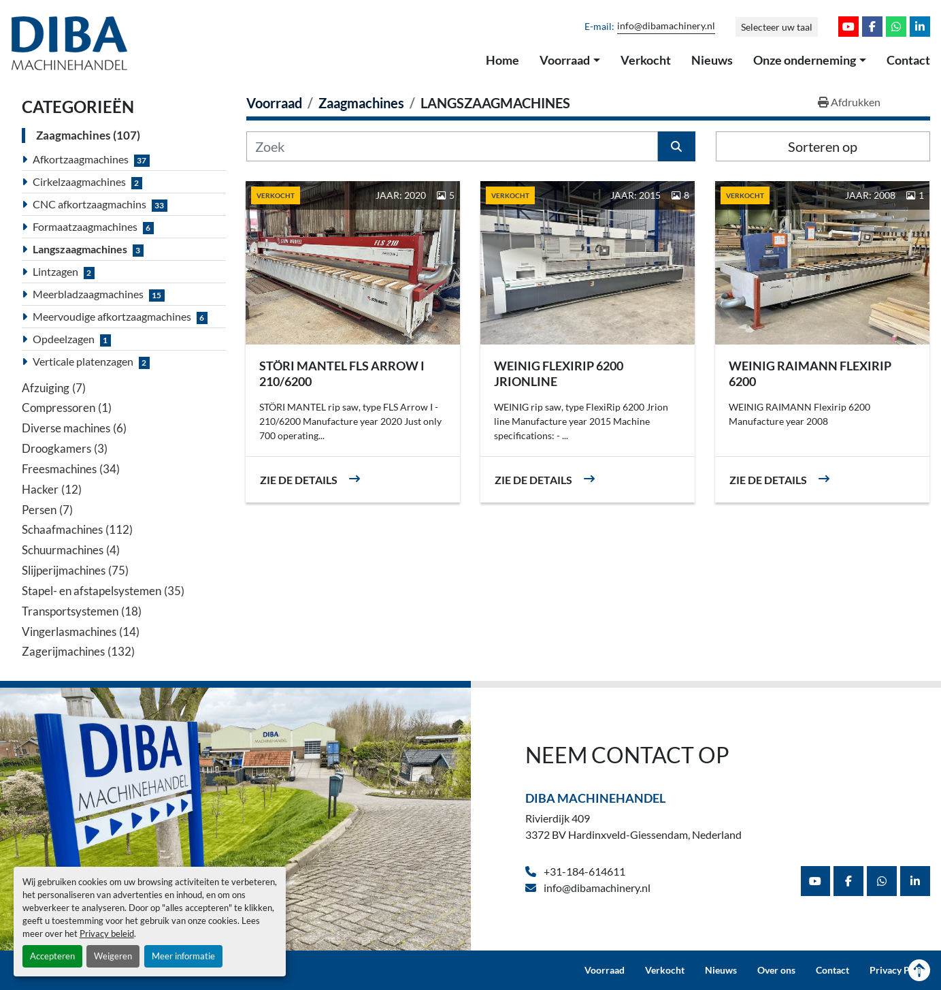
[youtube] (848, 26)
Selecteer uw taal (776, 27)
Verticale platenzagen (83, 361)
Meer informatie (183, 956)
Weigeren (113, 956)
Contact (908, 59)
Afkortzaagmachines (81, 159)
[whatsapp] (896, 26)
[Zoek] (452, 146)
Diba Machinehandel (595, 798)
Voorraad (565, 59)
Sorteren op (822, 146)
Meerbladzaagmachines (88, 293)
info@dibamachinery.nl (666, 25)
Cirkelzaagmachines (79, 181)
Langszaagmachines (80, 248)
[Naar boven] (919, 970)
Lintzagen (55, 271)
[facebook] (872, 26)
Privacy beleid (107, 933)
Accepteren (52, 956)
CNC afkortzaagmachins (89, 203)
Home (502, 59)
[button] (570, 60)
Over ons (776, 970)
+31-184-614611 (583, 871)
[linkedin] (920, 26)
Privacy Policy (900, 970)
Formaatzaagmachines (85, 226)
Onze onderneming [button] (804, 59)
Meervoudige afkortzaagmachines (112, 316)
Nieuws (712, 59)
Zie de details (298, 479)
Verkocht (646, 59)
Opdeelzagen (64, 338)
